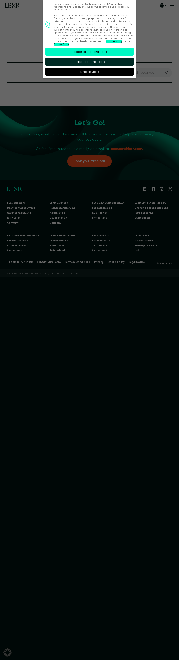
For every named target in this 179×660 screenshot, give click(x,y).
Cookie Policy (114, 41)
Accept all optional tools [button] (90, 51)
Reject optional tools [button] (89, 61)
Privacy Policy (61, 44)
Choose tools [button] (89, 71)
